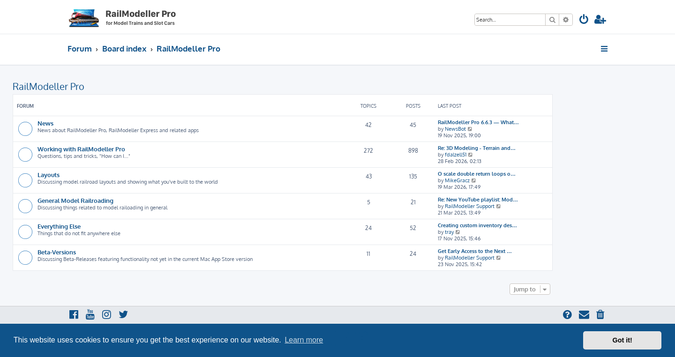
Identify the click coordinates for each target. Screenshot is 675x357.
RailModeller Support (470, 206)
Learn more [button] (304, 340)
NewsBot (455, 129)
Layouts (49, 174)
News (45, 123)
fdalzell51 (455, 154)
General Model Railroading (75, 200)
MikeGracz (457, 180)
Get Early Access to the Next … (475, 251)
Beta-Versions (57, 252)
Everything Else (59, 226)
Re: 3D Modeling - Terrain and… (477, 148)
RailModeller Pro (48, 86)
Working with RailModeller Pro (81, 149)
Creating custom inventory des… (477, 225)
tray (449, 232)
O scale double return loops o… (477, 174)
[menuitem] (584, 20)
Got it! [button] (622, 340)
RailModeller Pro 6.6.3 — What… (478, 122)
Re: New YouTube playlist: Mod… (478, 199)
